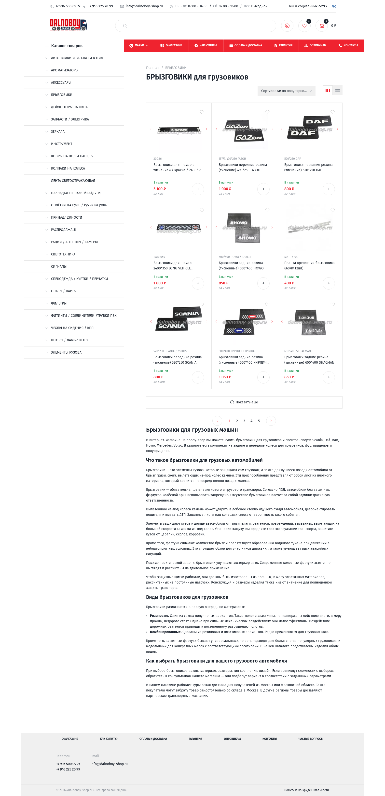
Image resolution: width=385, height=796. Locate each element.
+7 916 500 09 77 (67, 6)
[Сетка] (328, 90)
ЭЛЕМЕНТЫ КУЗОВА (63, 352)
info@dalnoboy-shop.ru (144, 6)
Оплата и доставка (153, 739)
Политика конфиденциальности (306, 790)
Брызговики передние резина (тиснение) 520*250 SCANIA (177, 360)
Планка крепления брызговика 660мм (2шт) (309, 265)
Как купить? (109, 739)
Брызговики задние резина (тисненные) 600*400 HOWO (241, 265)
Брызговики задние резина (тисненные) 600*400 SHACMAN (309, 360)
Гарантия (195, 739)
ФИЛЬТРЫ (56, 303)
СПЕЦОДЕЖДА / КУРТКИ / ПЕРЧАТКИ (76, 279)
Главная (152, 68)
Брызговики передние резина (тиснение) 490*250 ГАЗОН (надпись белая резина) (243, 168)
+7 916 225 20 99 (100, 6)
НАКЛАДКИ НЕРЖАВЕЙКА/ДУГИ (73, 193)
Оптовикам (232, 739)
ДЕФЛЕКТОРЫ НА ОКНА (66, 107)
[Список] (338, 90)
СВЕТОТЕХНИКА (60, 254)
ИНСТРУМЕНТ (58, 144)
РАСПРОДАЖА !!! (60, 230)
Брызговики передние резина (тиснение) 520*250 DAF (308, 167)
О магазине (70, 739)
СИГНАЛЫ (59, 267)
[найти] (125, 26)
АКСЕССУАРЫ (58, 82)
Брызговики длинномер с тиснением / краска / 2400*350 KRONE (178, 168)
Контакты (269, 739)
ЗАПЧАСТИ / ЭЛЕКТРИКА (67, 119)
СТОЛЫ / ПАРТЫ (60, 291)
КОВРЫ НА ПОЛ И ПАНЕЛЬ (69, 156)
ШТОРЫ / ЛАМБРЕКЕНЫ (66, 340)
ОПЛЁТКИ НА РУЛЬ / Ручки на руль (76, 205)
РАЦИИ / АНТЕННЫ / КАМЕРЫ (71, 242)
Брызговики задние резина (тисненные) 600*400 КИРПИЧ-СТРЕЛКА (243, 360)
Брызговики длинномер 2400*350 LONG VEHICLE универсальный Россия (172, 266)
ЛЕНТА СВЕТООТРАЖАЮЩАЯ (73, 181)
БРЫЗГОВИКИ (58, 95)
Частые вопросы (311, 739)
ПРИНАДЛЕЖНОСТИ (63, 217)
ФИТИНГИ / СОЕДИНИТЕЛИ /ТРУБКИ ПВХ (81, 316)
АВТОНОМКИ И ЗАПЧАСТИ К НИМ (74, 58)
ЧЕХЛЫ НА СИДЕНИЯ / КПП (69, 328)
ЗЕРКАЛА (55, 132)
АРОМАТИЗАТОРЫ (61, 70)
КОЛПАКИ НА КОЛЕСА (65, 168)
